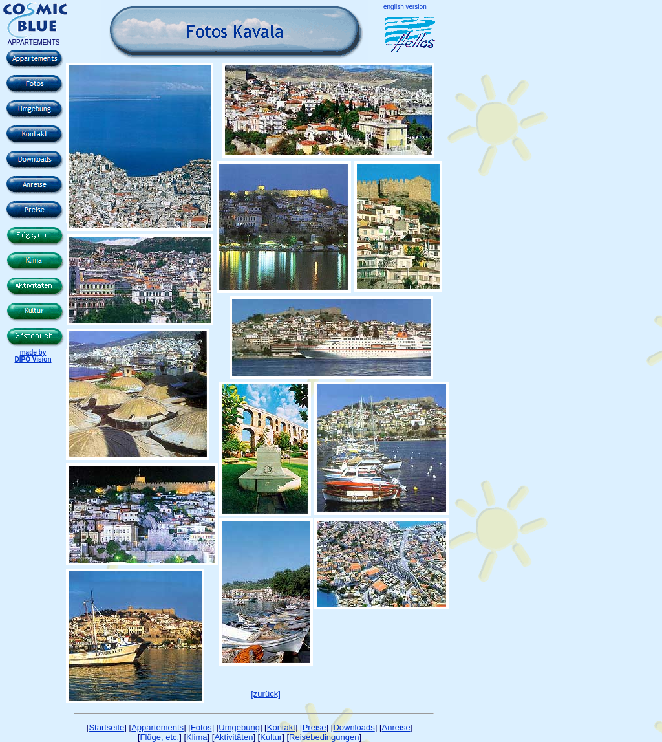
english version (405, 6)
